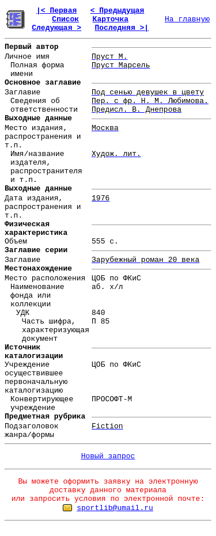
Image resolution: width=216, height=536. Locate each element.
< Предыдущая (117, 10)
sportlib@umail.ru (115, 508)
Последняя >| (121, 28)
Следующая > (56, 28)
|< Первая (56, 10)
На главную (187, 19)
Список (65, 19)
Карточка (110, 19)
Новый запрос (108, 456)
